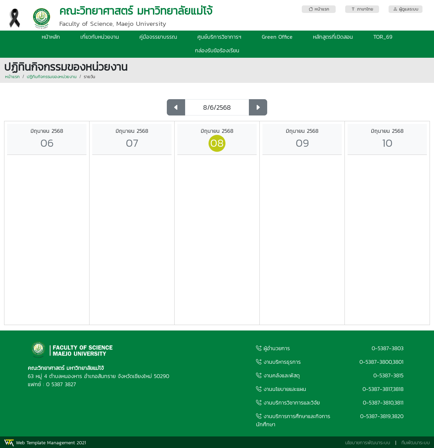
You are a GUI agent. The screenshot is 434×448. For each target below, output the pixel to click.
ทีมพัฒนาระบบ (415, 442)
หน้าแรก (12, 76)
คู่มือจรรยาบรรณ (158, 37)
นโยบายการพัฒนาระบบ (367, 442)
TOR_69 (382, 37)
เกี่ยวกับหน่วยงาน (99, 37)
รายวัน (89, 76)
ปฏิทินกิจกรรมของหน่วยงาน (52, 76)
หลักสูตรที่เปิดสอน (333, 37)
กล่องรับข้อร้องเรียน (217, 50)
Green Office (277, 37)
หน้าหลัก (51, 37)
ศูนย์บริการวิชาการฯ (219, 37)
